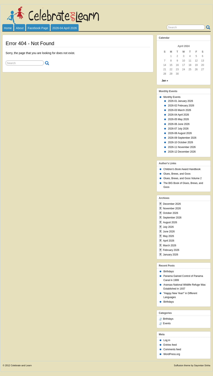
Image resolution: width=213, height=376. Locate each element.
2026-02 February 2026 (181, 105)
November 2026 (172, 208)
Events (167, 323)
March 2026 (169, 245)
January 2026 (170, 254)
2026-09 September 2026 (182, 137)
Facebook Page (38, 28)
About (20, 28)
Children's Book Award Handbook (181, 169)
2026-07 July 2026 (178, 128)
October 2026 (170, 213)
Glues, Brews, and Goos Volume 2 (182, 178)
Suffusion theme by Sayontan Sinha (192, 365)
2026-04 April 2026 (64, 28)
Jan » (165, 80)
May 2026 (168, 236)
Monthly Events (171, 97)
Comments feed (172, 349)
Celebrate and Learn (21, 365)
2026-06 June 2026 (178, 124)
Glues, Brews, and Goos (176, 173)
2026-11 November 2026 (182, 147)
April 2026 (168, 240)
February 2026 (171, 250)
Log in (166, 340)
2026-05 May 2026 (178, 119)
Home (8, 28)
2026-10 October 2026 (180, 142)
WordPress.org (171, 354)
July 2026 (168, 227)
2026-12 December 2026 (182, 151)
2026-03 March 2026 (179, 110)
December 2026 (172, 203)
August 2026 (170, 222)
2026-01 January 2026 (180, 101)
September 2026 (172, 217)
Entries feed (170, 344)
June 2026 (169, 231)
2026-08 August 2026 (180, 133)
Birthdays (168, 271)
